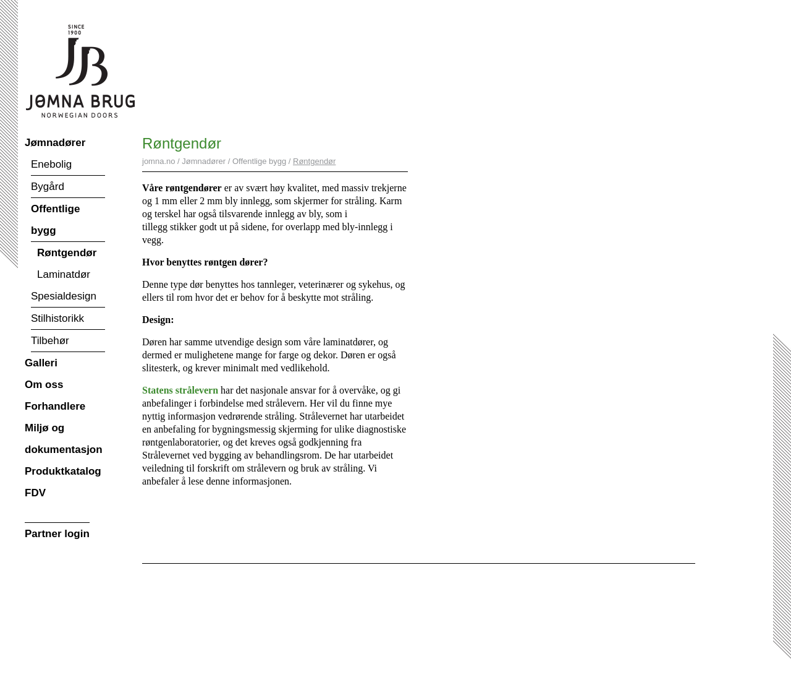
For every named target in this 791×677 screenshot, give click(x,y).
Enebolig (51, 164)
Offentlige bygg (55, 219)
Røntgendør (66, 253)
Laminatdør (63, 274)
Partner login (57, 534)
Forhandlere (55, 406)
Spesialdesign (63, 296)
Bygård (47, 186)
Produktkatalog (63, 471)
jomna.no (158, 161)
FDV (35, 493)
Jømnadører (55, 143)
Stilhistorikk (57, 318)
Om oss (44, 384)
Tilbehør (50, 341)
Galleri (41, 363)
